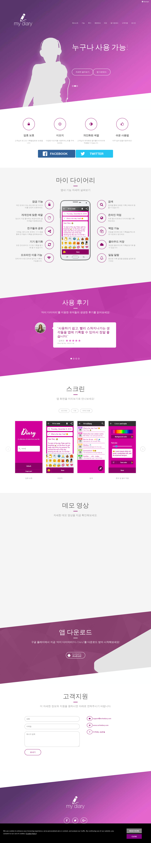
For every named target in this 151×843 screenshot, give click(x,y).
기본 (74, 410)
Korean (145, 2)
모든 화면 (64, 410)
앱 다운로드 (114, 23)
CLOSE (134, 836)
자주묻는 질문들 (99, 732)
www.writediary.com (100, 725)
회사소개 (75, 23)
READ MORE (134, 831)
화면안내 (98, 23)
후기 (89, 23)
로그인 (133, 23)
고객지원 (125, 23)
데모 (105, 23)
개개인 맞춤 (86, 410)
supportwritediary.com (102, 718)
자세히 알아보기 (82, 74)
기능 (83, 23)
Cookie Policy (31, 833)
